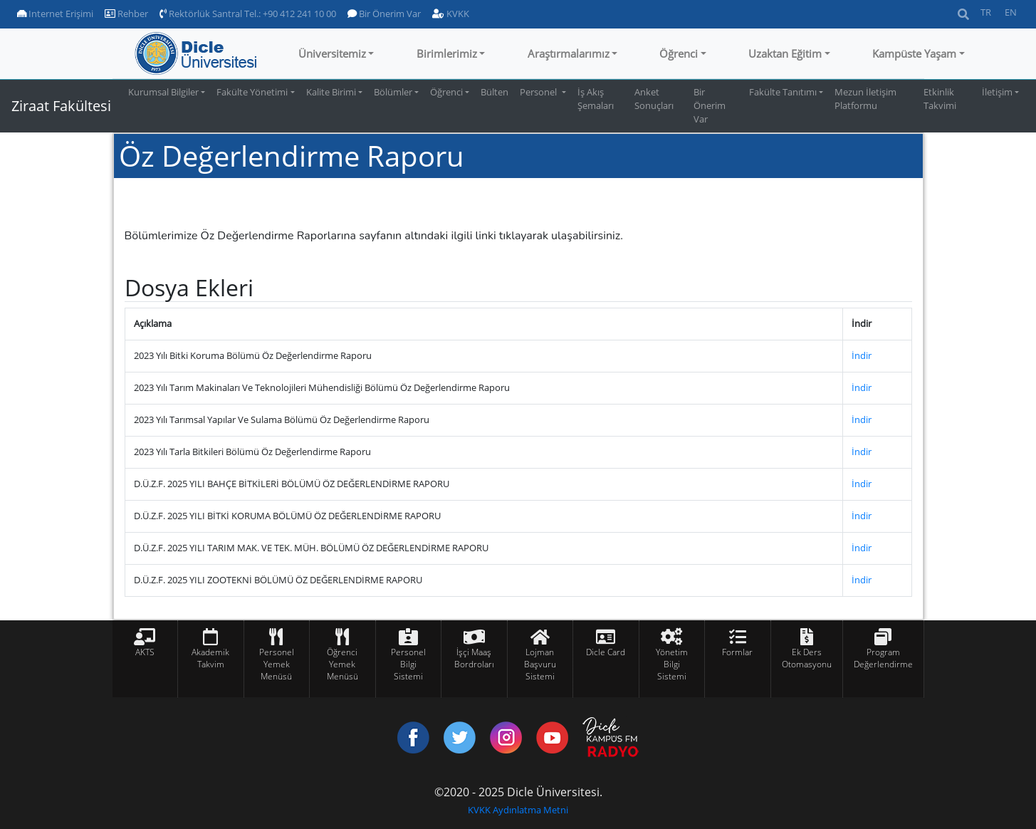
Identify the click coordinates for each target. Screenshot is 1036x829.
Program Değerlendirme (883, 658)
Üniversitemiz (332, 53)
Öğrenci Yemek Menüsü (342, 664)
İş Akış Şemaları (595, 98)
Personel (539, 91)
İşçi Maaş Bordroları (474, 658)
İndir (862, 355)
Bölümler (393, 91)
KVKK (450, 13)
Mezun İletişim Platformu (865, 98)
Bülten (494, 91)
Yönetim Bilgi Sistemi (672, 664)
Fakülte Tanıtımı (783, 91)
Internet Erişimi (55, 13)
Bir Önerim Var (384, 13)
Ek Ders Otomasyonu (807, 658)
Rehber (126, 13)
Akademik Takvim (210, 658)
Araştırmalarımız (568, 53)
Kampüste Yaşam (914, 53)
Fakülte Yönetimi (252, 91)
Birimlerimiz (447, 53)
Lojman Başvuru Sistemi (540, 664)
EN (1011, 12)
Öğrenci (678, 53)
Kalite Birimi (331, 91)
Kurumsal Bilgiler (163, 91)
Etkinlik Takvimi (939, 98)
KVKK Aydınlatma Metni (518, 809)
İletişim (997, 91)
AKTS (145, 652)
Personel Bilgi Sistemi (408, 664)
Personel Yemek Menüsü (276, 664)
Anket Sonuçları (654, 98)
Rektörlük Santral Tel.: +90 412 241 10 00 (247, 13)
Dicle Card (605, 652)
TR (985, 12)
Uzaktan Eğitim (785, 53)
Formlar (737, 652)
